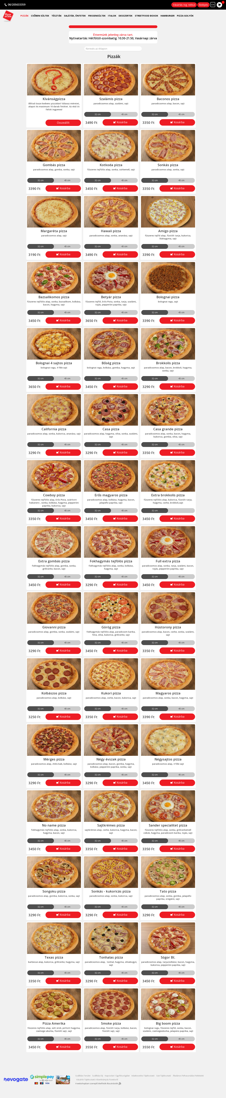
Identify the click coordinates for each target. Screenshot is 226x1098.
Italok (112, 15)
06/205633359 (16, 4)
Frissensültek (97, 15)
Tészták (57, 15)
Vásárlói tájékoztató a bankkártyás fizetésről (97, 1079)
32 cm (98, 114)
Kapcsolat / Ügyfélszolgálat (117, 1075)
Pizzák (24, 15)
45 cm (124, 114)
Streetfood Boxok (146, 15)
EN (212, 4)
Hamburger (167, 15)
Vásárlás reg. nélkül (184, 4)
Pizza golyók (185, 15)
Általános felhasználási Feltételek (188, 1075)
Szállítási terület (82, 1075)
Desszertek (125, 15)
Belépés (203, 4)
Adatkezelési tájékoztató (143, 1075)
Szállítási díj (97, 1075)
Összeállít (63, 122)
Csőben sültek (40, 15)
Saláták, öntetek (75, 15)
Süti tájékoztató (163, 1075)
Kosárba (121, 122)
